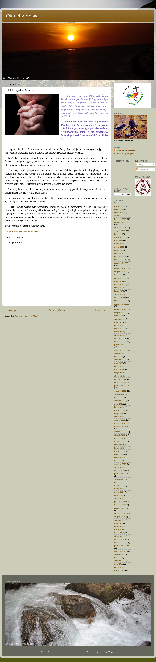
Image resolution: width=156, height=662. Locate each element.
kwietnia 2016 (119, 526)
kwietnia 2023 (119, 325)
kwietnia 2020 (119, 448)
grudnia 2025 (119, 216)
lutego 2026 (119, 209)
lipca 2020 (118, 438)
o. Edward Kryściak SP (127, 150)
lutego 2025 (119, 250)
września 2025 (120, 228)
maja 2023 (118, 322)
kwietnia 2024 (119, 285)
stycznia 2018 (119, 467)
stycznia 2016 (119, 536)
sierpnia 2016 (119, 517)
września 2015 (120, 551)
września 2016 (120, 513)
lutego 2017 (119, 495)
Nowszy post (12, 310)
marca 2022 (119, 369)
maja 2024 (118, 281)
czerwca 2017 (119, 485)
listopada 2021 (120, 382)
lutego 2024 (119, 291)
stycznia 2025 (119, 253)
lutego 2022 (119, 373)
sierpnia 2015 (119, 554)
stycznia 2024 (119, 294)
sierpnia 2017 (119, 479)
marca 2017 (119, 492)
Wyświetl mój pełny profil (124, 154)
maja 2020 (118, 445)
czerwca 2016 (119, 520)
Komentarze (142, 169)
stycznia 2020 (119, 458)
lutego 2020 (119, 454)
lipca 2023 (118, 316)
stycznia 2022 (119, 376)
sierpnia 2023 (119, 313)
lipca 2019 (118, 461)
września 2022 (120, 350)
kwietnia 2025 (119, 244)
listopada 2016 (120, 505)
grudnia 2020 (119, 420)
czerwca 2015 (119, 561)
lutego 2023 (119, 332)
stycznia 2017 (119, 498)
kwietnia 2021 (119, 407)
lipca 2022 (118, 357)
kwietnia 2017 (119, 489)
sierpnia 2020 (119, 435)
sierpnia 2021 (119, 394)
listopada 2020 (120, 423)
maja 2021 (118, 404)
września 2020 (120, 432)
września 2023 (120, 309)
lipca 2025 (118, 234)
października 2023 (121, 304)
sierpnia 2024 (119, 272)
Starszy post (101, 310)
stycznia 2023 (119, 335)
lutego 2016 (119, 533)
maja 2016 (118, 523)
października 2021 (121, 386)
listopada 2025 (120, 219)
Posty (139, 165)
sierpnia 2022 (119, 353)
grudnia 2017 (119, 470)
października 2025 (121, 222)
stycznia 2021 (119, 417)
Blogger (111, 652)
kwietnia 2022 (119, 366)
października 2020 (121, 426)
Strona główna (57, 310)
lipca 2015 (118, 557)
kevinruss (81, 652)
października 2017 (121, 474)
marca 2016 (119, 530)
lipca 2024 (118, 275)
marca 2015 (119, 570)
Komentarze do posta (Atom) (26, 316)
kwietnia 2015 (119, 567)
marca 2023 (119, 329)
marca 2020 (119, 451)
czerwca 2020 (119, 441)
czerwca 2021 (119, 401)
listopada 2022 (120, 341)
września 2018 (120, 464)
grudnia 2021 (119, 379)
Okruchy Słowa (22, 16)
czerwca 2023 (119, 319)
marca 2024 (119, 288)
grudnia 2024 (119, 257)
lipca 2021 (118, 397)
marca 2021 (119, 410)
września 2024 (120, 268)
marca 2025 (119, 247)
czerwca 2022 (119, 360)
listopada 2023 (120, 301)
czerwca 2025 (119, 237)
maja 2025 (118, 241)
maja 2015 (118, 564)
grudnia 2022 (119, 338)
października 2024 (121, 263)
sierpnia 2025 (119, 231)
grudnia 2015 (119, 539)
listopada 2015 (120, 543)
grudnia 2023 (119, 297)
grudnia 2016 (119, 502)
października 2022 (121, 345)
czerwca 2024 (119, 278)
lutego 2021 (119, 413)
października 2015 (121, 546)
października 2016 (121, 508)
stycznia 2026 (119, 213)
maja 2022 (118, 363)
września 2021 (120, 391)
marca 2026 (119, 206)
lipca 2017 (118, 482)
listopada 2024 (120, 260)
